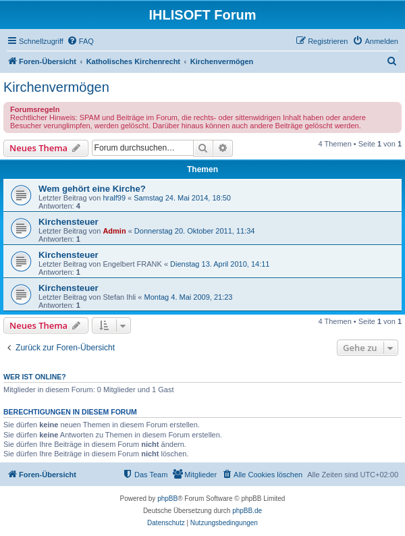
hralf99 (114, 198)
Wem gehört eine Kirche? (92, 189)
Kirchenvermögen (56, 87)
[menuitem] (80, 41)
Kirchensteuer (68, 222)
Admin (114, 231)
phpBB (167, 498)
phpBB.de (247, 510)
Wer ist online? (34, 377)
